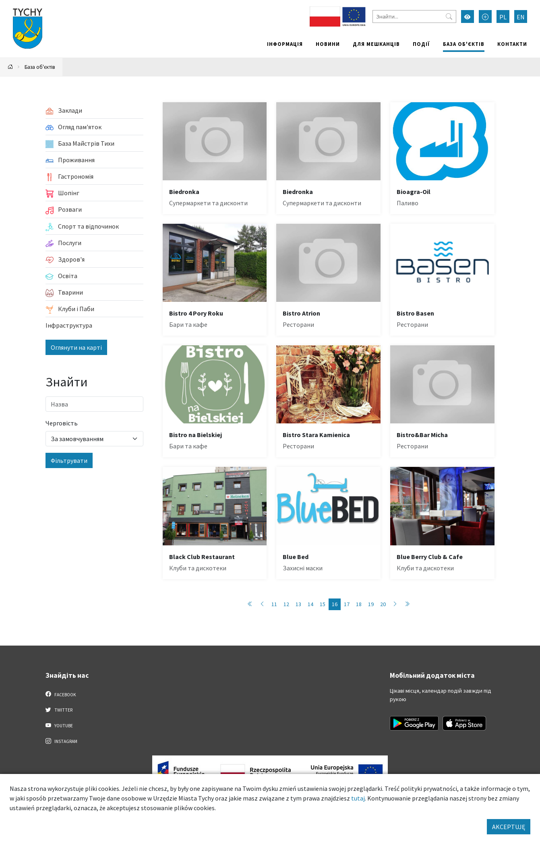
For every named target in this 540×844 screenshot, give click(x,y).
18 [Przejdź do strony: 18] (359, 604)
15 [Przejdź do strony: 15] (322, 604)
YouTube (59, 725)
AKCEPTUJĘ (508, 827)
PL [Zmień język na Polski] (503, 17)
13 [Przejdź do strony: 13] (298, 604)
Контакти (512, 44)
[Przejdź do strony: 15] (262, 604)
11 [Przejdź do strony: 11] (274, 604)
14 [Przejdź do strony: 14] (310, 604)
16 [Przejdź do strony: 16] (334, 604)
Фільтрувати (69, 460)
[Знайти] (414, 16)
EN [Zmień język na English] (521, 17)
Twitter (59, 709)
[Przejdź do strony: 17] (395, 604)
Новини (328, 44)
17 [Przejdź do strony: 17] (347, 604)
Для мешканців (376, 44)
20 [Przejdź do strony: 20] (383, 604)
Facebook (61, 694)
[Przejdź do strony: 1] (250, 604)
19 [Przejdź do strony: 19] (371, 604)
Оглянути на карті (76, 347)
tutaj (358, 798)
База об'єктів (463, 44)
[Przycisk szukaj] (449, 16)
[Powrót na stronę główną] (10, 67)
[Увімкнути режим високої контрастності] (467, 16)
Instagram (62, 741)
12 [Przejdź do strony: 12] (286, 604)
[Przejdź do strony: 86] (407, 604)
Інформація (285, 44)
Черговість (62, 423)
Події (421, 44)
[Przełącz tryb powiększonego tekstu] (485, 16)
